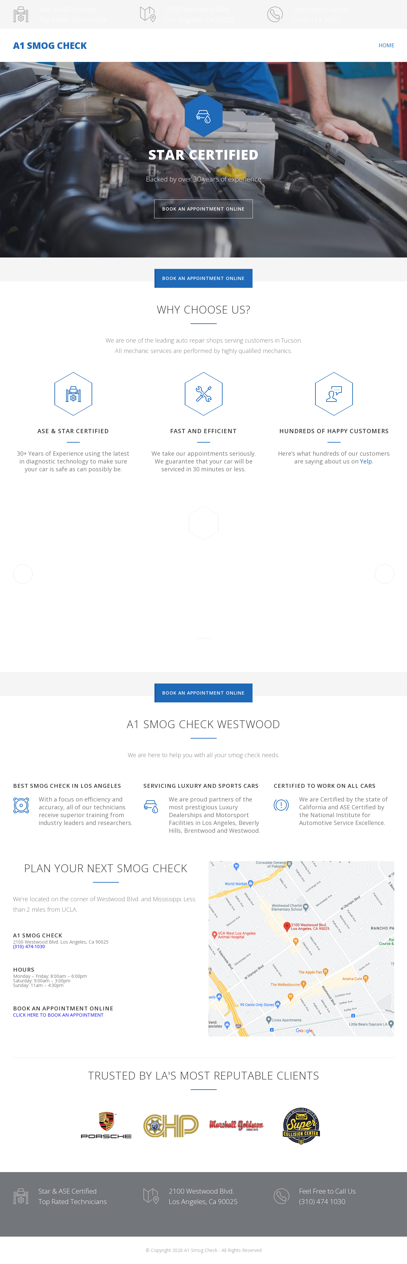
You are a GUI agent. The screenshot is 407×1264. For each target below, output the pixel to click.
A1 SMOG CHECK (50, 45)
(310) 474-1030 (29, 946)
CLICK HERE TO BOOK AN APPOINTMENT (58, 1015)
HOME (386, 45)
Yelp (366, 461)
